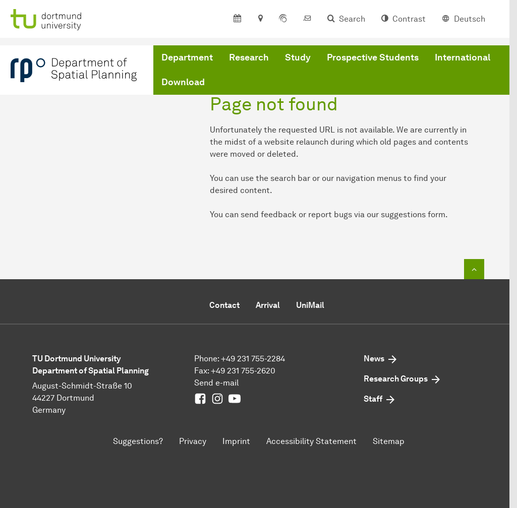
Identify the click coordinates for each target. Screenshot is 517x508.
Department (187, 57)
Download (183, 82)
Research (249, 57)
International (462, 57)
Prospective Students (373, 57)
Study (298, 57)
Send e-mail (216, 383)
